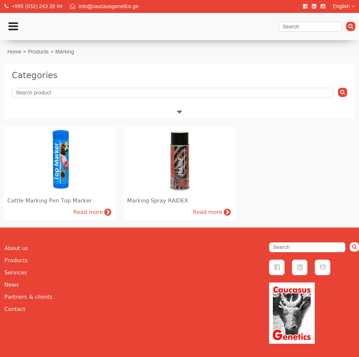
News (11, 284)
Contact (14, 309)
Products (38, 51)
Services (15, 272)
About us (16, 248)
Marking (64, 51)
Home (14, 51)
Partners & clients (28, 297)
